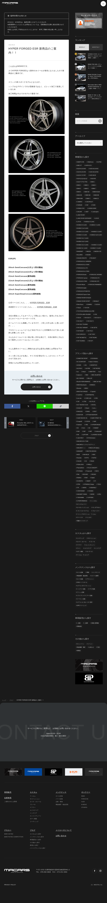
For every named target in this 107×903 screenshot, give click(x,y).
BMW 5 (79, 188)
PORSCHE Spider (82, 295)
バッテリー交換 (81, 597)
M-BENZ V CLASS (82, 255)
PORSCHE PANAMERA (95, 291)
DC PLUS (92, 409)
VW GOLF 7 (80, 328)
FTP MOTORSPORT (92, 422)
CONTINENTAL (90, 402)
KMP (90, 438)
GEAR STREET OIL (96, 425)
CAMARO (79, 201)
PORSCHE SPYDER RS (83, 298)
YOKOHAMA (80, 505)
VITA (95, 321)
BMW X (88, 198)
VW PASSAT (80, 338)
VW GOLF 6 (98, 324)
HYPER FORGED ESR (40, 303)
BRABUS (92, 392)
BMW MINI (80, 198)
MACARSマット (81, 455)
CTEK (84, 409)
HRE (86, 432)
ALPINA (99, 162)
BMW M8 (96, 195)
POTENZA (80, 478)
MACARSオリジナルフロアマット (86, 452)
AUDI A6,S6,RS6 (94, 172)
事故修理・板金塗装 (82, 583)
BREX (86, 395)
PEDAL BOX (80, 472)
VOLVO (79, 324)
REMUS (79, 485)
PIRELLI (89, 472)
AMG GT (79, 165)
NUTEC (95, 465)
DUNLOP (79, 415)
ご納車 (86, 631)
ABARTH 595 (80, 162)
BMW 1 (93, 182)
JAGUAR (79, 211)
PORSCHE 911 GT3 (82, 271)
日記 (98, 655)
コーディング (80, 546)
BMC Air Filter (97, 389)
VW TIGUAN (93, 344)
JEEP (87, 211)
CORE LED (88, 405)
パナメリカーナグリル (83, 518)
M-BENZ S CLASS (82, 251)
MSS (94, 462)
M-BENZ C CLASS (95, 225)
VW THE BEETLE (81, 344)
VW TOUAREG (81, 348)
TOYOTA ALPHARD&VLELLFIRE (85, 318)
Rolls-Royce (80, 311)
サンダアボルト (97, 515)
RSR (86, 485)
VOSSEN (90, 498)
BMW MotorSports (82, 392)
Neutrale (79, 465)
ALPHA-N (79, 375)
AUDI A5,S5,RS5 (81, 172)
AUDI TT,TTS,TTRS (82, 182)
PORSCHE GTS (95, 288)
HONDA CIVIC (81, 208)
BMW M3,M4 (96, 192)
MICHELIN (86, 462)
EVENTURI (80, 422)
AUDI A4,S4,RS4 (94, 168)
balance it (79, 382)
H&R (95, 429)
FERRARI (79, 205)
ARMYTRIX (93, 379)
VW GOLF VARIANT (82, 334)
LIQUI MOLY (94, 445)
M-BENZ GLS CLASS (82, 248)
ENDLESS (80, 418)
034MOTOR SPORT (82, 365)
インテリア (98, 556)
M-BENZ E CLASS (82, 235)
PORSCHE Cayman (82, 285)
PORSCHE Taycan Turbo (83, 301)
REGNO (94, 482)
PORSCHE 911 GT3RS (83, 275)
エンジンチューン (90, 552)
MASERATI (94, 255)
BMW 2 (79, 185)
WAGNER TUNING (82, 502)
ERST (95, 418)
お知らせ (91, 655)
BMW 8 (79, 192)
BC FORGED (80, 385)
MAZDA (79, 258)
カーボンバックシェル (83, 515)
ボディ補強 (80, 559)
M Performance (81, 448)
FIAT (87, 205)
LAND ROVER (81, 215)
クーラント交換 (81, 607)
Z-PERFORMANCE (82, 508)
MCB (78, 462)
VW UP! (91, 348)
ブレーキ (92, 549)
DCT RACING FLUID (82, 412)
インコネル (94, 508)
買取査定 (79, 634)
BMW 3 (87, 185)
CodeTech (79, 402)
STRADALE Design (89, 492)
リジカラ (89, 525)
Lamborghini (95, 211)
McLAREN (98, 258)
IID (89, 435)
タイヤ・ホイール (81, 549)
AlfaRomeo (91, 162)
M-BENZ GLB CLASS (82, 238)
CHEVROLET (89, 201)
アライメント (90, 587)
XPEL (99, 502)
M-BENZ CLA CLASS (82, 228)
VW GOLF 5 (88, 324)
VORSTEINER (81, 498)
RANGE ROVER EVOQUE (84, 305)
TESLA (79, 315)
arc (78, 379)
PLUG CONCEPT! (92, 475)
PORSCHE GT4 (95, 285)
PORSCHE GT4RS (82, 288)
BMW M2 (87, 192)
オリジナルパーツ (81, 512)
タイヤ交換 (80, 587)
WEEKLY (82, 47)
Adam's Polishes (94, 369)
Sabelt (93, 485)
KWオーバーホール (82, 590)
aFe (86, 372)
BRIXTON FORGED (82, 399)
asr (100, 379)
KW (78, 442)
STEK (78, 492)
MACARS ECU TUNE (94, 448)
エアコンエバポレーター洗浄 (84, 610)
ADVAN (79, 372)
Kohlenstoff (98, 438)
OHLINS (79, 468)
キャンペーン (80, 652)
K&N (78, 438)
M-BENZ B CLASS (82, 225)
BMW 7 (94, 188)
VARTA (84, 495)
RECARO (85, 482)
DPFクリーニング (81, 613)
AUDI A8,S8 (93, 175)
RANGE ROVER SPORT (83, 308)
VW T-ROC (92, 341)
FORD (94, 205)
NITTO (87, 465)
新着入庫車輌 (95, 631)
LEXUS (97, 218)
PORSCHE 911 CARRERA (94, 265)
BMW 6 (87, 188)
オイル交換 (80, 580)
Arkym (84, 379)
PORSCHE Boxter (82, 278)
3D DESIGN (95, 365)
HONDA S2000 (92, 208)
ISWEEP (96, 435)
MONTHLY (95, 47)
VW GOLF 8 (90, 328)
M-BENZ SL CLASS (96, 251)
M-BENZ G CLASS (96, 235)
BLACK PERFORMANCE (83, 389)
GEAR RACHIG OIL (82, 425)
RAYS (97, 478)
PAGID (92, 468)
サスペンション (92, 546)
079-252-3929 (46, 885)
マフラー (79, 552)
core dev (79, 405)
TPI (78, 495)
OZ (86, 468)
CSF (78, 409)
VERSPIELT (93, 495)
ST (95, 488)
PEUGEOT (80, 265)
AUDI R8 (93, 178)
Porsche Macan (81, 291)
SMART (89, 488)
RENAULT (96, 308)
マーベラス (80, 525)
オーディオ (90, 559)
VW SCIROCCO (81, 341)
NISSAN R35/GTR (90, 261)
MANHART (80, 458)
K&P (84, 438)
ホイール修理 (94, 583)
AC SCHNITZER (81, 369)
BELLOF (90, 385)
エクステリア (87, 556)
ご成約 (79, 631)
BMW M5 (79, 195)
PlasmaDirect (80, 475)
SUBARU (89, 311)
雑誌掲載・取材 (81, 655)
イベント (90, 652)
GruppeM (79, 429)
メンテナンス (96, 580)
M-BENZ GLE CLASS (82, 245)
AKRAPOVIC (94, 372)
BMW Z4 (96, 198)
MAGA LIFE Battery (94, 455)
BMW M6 (88, 195)
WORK (92, 502)
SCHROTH (80, 488)
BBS (87, 382)
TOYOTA (87, 315)
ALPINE (88, 375)
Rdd (78, 482)
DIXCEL (94, 412)
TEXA (99, 492)
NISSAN (79, 261)
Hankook (79, 432)
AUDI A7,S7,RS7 (81, 175)
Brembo (79, 395)
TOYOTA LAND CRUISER (84, 321)
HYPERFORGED (96, 432)
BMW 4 (94, 185)
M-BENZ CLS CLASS (82, 231)
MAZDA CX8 (88, 258)
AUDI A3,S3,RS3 (81, 168)
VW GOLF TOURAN (82, 331)
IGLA (83, 435)
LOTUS (79, 221)
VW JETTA (94, 334)
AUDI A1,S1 (88, 165)
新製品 (79, 658)
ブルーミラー (96, 518)
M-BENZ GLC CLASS (82, 241)
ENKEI (88, 418)
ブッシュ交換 (80, 600)
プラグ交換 (92, 597)
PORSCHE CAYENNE (83, 281)
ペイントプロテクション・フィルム (86, 522)
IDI (78, 435)
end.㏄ (95, 415)
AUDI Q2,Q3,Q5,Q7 (82, 178)
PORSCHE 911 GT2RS (83, 268)
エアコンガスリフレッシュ (84, 593)
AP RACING (97, 375)
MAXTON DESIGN (91, 458)
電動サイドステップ (82, 528)
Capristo (93, 399)
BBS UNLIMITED (96, 382)
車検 (88, 580)
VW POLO (90, 338)
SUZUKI (98, 311)
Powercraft (89, 478)
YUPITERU (91, 505)
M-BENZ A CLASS (89, 221)
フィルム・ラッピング (83, 562)
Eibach (87, 415)
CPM (96, 405)
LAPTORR (85, 442)
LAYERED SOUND (82, 445)
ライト (79, 556)
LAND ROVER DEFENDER (84, 218)
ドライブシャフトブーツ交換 (84, 603)
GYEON (88, 429)
